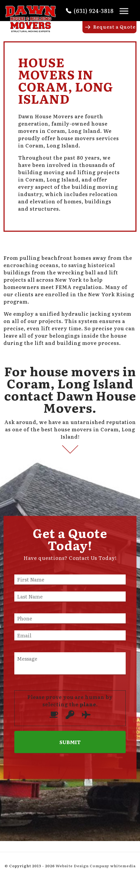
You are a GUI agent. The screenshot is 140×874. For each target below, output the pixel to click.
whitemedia (123, 865)
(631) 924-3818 (94, 10)
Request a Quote (114, 26)
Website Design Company (82, 865)
